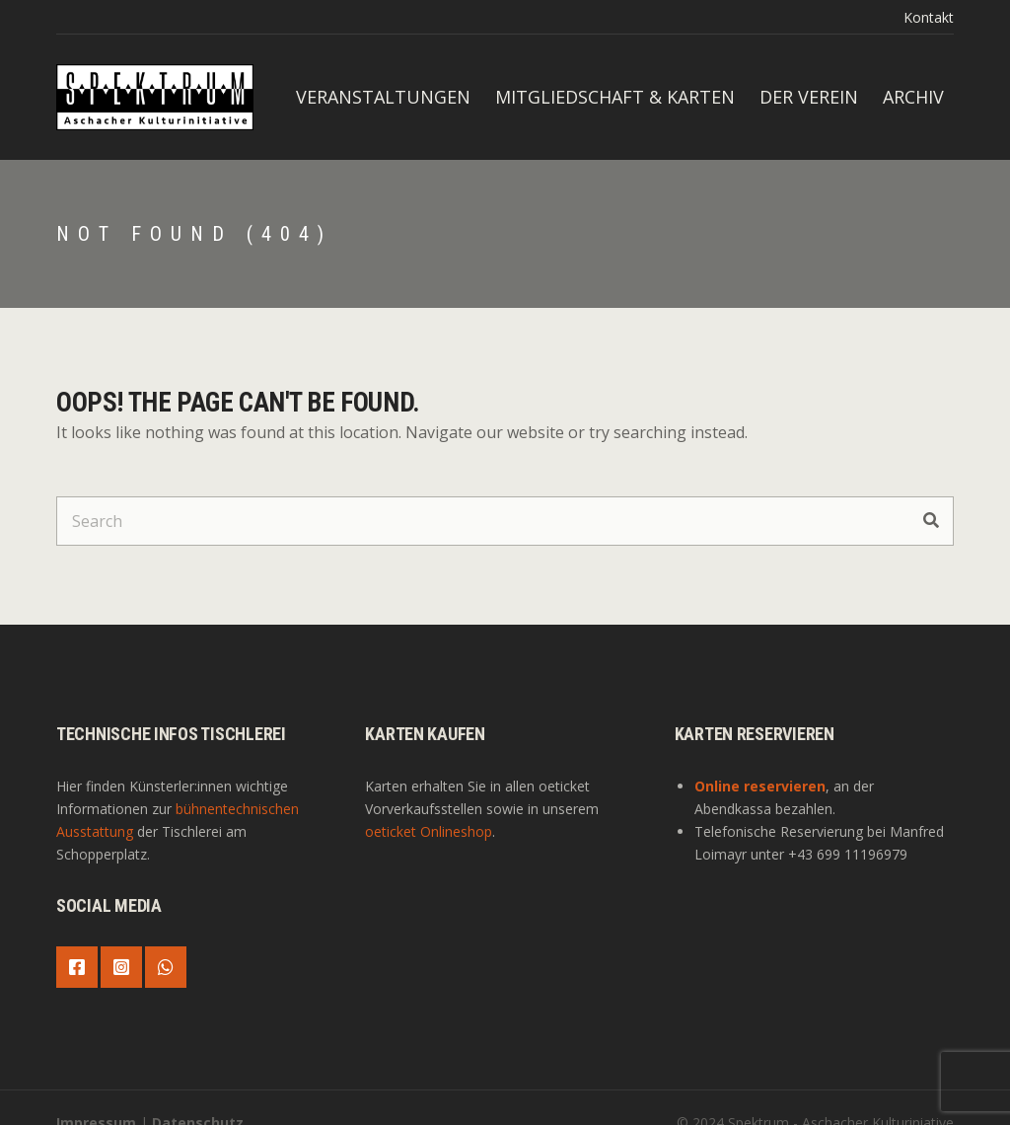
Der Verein (808, 97)
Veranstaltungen (383, 97)
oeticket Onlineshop (428, 831)
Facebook (77, 967)
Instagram (121, 967)
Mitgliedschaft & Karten (615, 97)
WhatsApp (165, 967)
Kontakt (928, 17)
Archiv (913, 97)
